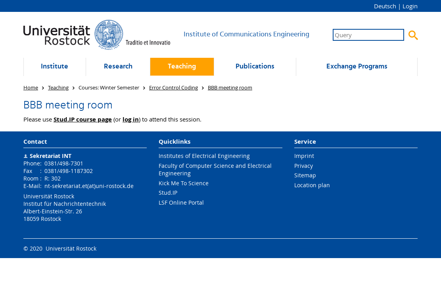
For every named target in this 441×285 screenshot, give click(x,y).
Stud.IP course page (83, 119)
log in (131, 119)
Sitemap (305, 175)
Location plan (312, 185)
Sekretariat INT (50, 156)
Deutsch (385, 6)
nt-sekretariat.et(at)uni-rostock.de (89, 186)
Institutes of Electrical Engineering (204, 156)
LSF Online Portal (181, 202)
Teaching (182, 66)
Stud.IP (168, 192)
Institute (54, 66)
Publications (255, 66)
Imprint (304, 156)
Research (118, 66)
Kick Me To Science (184, 183)
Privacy (303, 165)
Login (410, 6)
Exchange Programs (356, 66)
